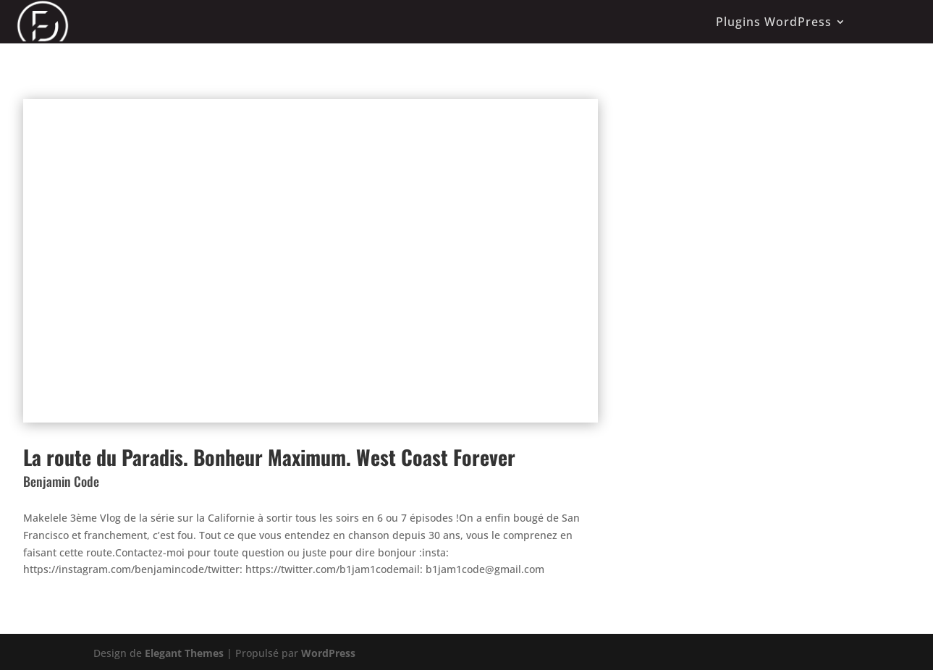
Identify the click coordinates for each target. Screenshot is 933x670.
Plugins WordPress (774, 22)
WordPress (328, 653)
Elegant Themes (184, 653)
